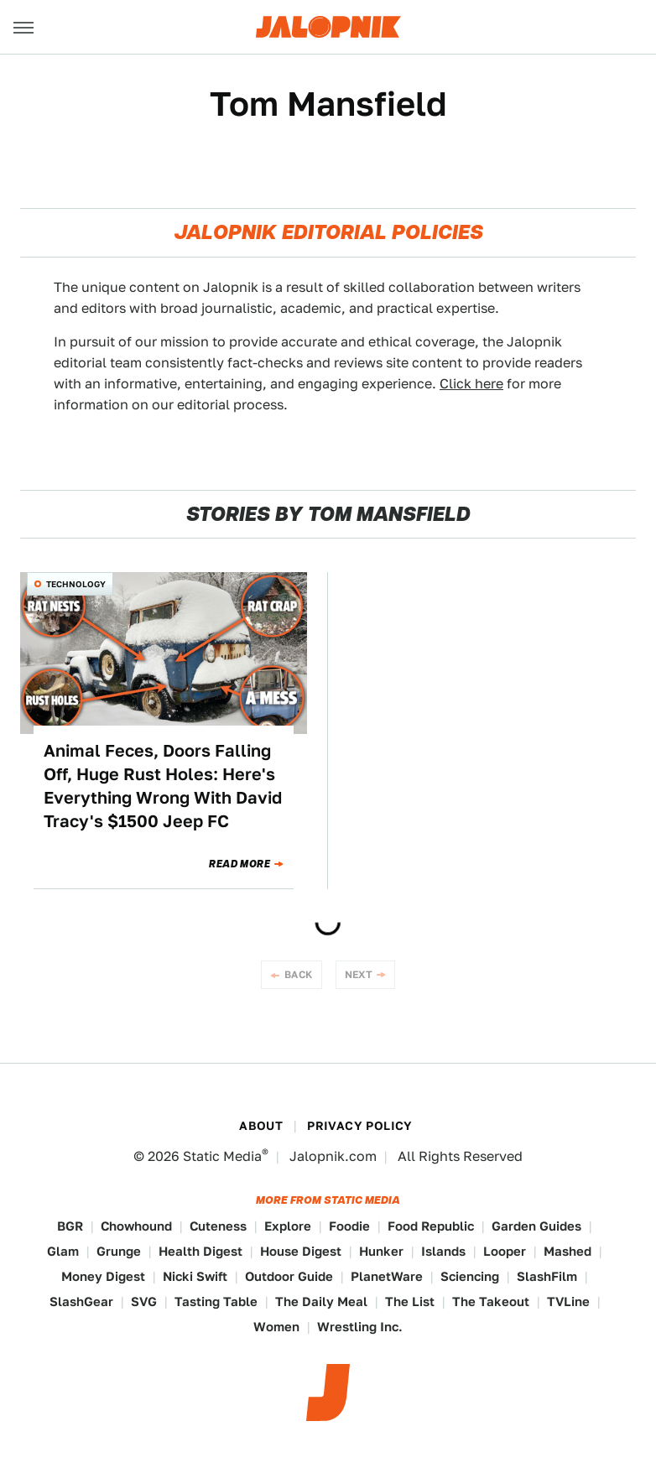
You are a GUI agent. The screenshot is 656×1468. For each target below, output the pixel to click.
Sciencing (469, 1276)
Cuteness (218, 1226)
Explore (287, 1226)
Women (276, 1327)
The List (410, 1301)
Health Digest (200, 1251)
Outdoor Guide (289, 1276)
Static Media (222, 1156)
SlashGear (81, 1301)
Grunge (118, 1251)
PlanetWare (387, 1276)
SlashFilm (547, 1276)
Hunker (381, 1251)
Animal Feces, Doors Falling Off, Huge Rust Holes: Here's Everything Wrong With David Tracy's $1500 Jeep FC (163, 786)
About (261, 1125)
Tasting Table (216, 1301)
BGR (70, 1226)
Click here (471, 384)
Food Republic (431, 1226)
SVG (144, 1301)
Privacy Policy (360, 1125)
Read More (239, 864)
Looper (504, 1251)
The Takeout (490, 1301)
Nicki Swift (195, 1276)
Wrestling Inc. (360, 1327)
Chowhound (136, 1226)
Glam (63, 1251)
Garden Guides (536, 1226)
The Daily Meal (321, 1301)
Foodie (349, 1226)
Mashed (567, 1251)
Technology (76, 584)
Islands (443, 1251)
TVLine (568, 1301)
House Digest (300, 1251)
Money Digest (103, 1276)
